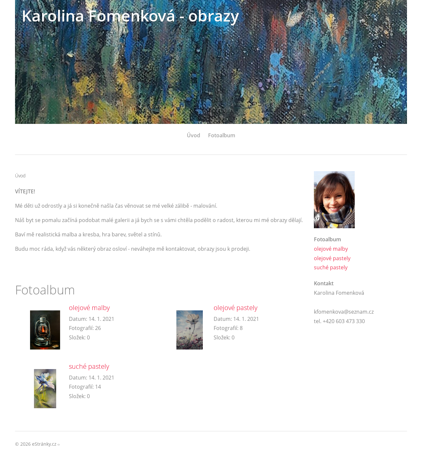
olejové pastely (235, 307)
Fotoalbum (221, 135)
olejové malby (89, 307)
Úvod (193, 135)
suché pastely (89, 366)
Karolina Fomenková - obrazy (130, 15)
